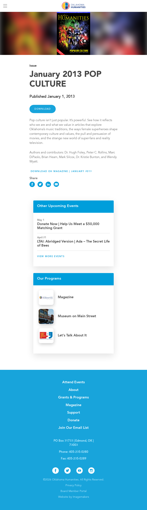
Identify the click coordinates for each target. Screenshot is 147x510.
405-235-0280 (78, 452)
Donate (73, 420)
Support (73, 412)
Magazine (73, 405)
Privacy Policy (73, 485)
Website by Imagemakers (73, 497)
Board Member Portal (73, 491)
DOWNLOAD (42, 109)
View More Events (51, 256)
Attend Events (73, 382)
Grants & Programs (73, 397)
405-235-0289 (76, 458)
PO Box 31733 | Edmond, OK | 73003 (74, 443)
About (73, 390)
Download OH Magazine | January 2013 (61, 171)
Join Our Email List (73, 428)
